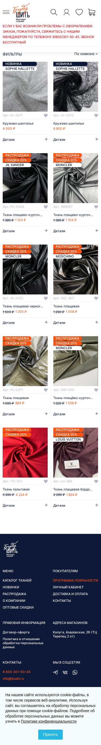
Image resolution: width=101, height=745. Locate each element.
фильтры (12, 54)
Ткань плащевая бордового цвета (75, 489)
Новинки (11, 587)
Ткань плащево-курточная (24, 215)
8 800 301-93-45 (16, 672)
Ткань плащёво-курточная (74, 398)
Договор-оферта (16, 632)
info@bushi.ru (13, 679)
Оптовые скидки (18, 607)
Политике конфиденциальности (48, 721)
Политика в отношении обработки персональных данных (23, 643)
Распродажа (14, 594)
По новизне (84, 54)
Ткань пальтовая (16, 489)
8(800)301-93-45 (66, 37)
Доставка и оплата (70, 594)
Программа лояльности (75, 580)
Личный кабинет (68, 587)
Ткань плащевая (66, 306)
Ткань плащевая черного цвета (25, 306)
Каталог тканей (17, 580)
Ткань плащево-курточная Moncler (75, 215)
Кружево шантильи (18, 123)
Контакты (62, 601)
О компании (14, 601)
